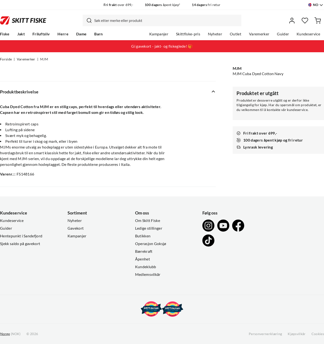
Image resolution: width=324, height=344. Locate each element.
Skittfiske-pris (188, 34)
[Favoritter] (305, 20)
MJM (44, 59)
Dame (81, 34)
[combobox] (162, 20)
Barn (98, 34)
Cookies (318, 334)
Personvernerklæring (265, 334)
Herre (63, 34)
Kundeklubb (145, 267)
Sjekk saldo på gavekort (20, 243)
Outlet (235, 34)
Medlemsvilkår (148, 274)
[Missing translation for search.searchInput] (87, 20)
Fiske (5, 34)
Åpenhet (142, 259)
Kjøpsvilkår (297, 334)
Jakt (21, 34)
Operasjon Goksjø (150, 243)
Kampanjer (158, 34)
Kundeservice (308, 34)
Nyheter (215, 34)
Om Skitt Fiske (147, 220)
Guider (283, 34)
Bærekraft (144, 251)
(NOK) (10, 334)
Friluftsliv (41, 34)
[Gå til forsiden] (23, 20)
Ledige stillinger (148, 228)
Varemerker (259, 34)
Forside (6, 59)
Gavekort (76, 228)
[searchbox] (166, 20)
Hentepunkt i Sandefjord (21, 236)
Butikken (143, 236)
